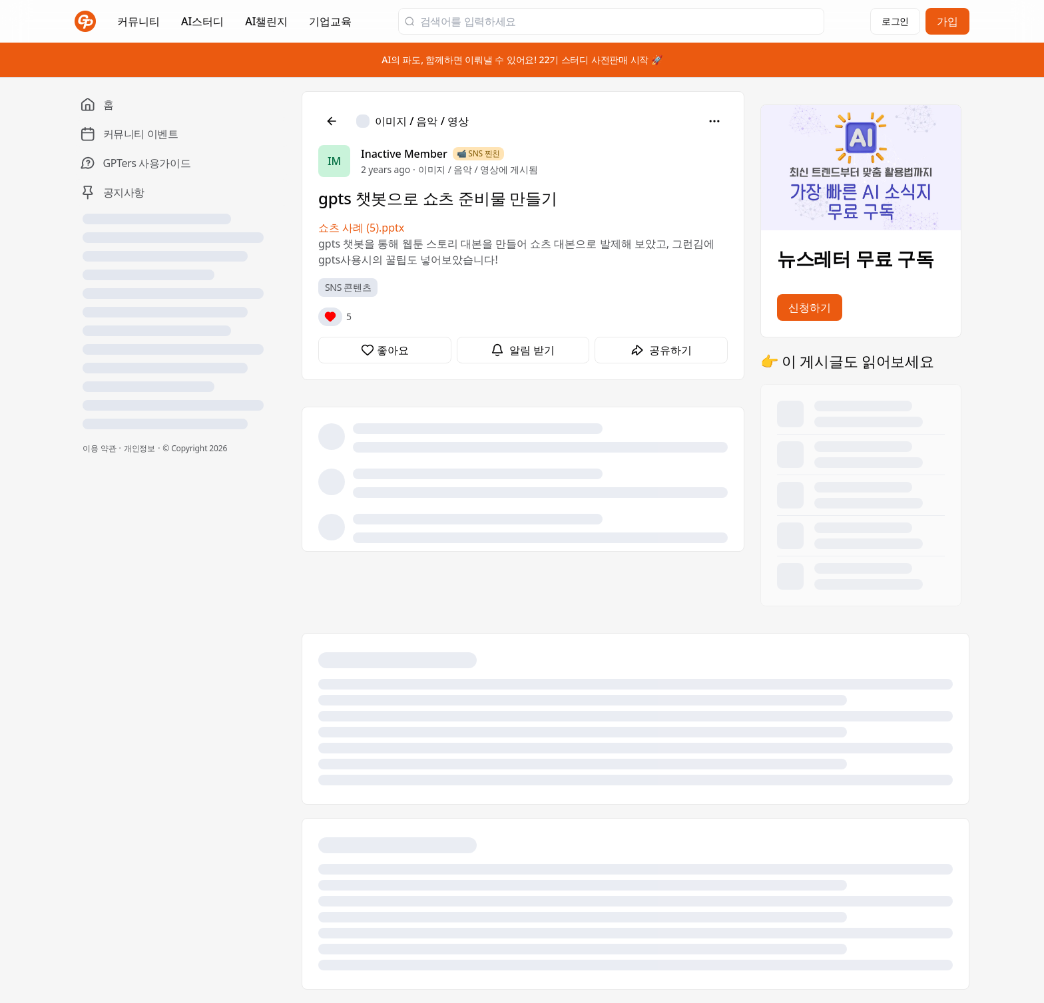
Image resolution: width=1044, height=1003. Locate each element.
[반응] (330, 316)
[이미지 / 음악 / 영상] (412, 121)
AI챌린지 (266, 25)
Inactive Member (404, 153)
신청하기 (809, 307)
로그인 (895, 21)
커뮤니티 (138, 21)
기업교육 (330, 25)
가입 (947, 21)
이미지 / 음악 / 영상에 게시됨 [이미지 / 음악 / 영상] (478, 169)
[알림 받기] (523, 350)
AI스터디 (202, 21)
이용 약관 (100, 448)
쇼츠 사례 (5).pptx (361, 227)
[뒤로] (331, 121)
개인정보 (140, 448)
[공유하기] (661, 350)
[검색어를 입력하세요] (619, 21)
